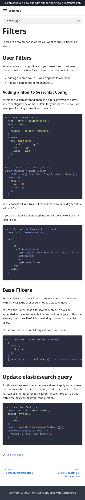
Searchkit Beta (12, 3)
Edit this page (13, 455)
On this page (12, 21)
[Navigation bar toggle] (5, 10)
